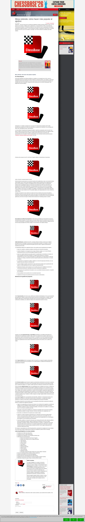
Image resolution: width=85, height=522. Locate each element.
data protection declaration (33, 517)
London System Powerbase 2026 (66, 507)
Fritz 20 (20, 61)
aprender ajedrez (34, 9)
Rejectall (73, 519)
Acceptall (81, 519)
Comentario (17, 504)
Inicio (18, 9)
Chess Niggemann (48, 486)
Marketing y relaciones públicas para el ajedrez (23, 135)
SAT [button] (28, 9)
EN (44, 15)
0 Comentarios (52, 23)
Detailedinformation (66, 519)
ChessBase (21, 491)
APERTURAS (23, 9)
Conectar (67, 9)
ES (45, 15)
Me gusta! (47, 23)
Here (73, 516)
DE (43, 15)
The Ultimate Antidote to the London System (66, 498)
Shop (13, 9)
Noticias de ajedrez (24, 15)
